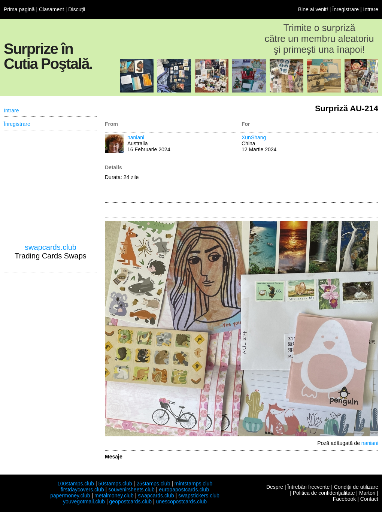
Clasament (51, 9)
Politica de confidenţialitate (324, 493)
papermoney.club (70, 496)
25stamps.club (153, 484)
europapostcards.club (184, 490)
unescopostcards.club (181, 502)
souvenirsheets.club (131, 490)
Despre (274, 487)
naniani (135, 137)
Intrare (370, 9)
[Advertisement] (310, 181)
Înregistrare (345, 9)
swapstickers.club (198, 496)
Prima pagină (19, 9)
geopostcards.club (130, 502)
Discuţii (76, 9)
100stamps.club (75, 484)
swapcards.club (50, 247)
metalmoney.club (114, 496)
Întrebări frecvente (308, 487)
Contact (369, 499)
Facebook (344, 499)
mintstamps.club (193, 484)
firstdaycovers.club (82, 490)
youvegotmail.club (84, 502)
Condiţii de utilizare (356, 487)
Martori (367, 493)
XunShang (254, 137)
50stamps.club (115, 484)
